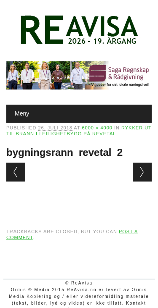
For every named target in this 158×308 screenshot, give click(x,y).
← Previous (15, 172)
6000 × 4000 (97, 127)
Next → (142, 172)
